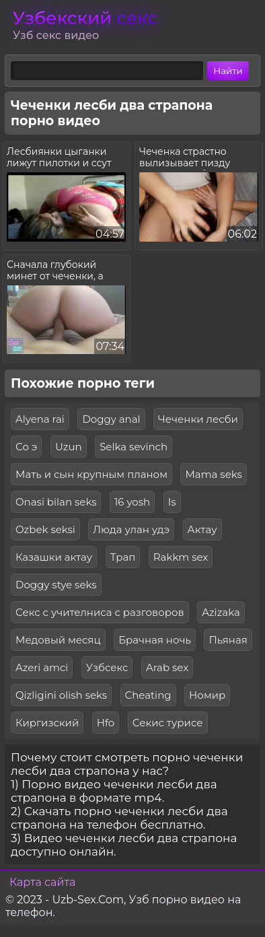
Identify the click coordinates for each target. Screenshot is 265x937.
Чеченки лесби (198, 419)
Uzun (68, 446)
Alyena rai (40, 419)
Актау (202, 529)
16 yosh (132, 501)
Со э (26, 446)
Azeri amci (41, 667)
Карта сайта (42, 882)
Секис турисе (167, 722)
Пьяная (228, 639)
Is (172, 501)
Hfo (106, 722)
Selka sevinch (133, 446)
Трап (123, 557)
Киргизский (47, 722)
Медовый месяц (58, 639)
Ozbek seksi (45, 529)
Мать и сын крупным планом (91, 474)
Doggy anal (111, 419)
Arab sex (167, 667)
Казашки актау (53, 557)
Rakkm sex (180, 557)
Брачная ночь (154, 639)
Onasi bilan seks (55, 501)
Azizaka (221, 612)
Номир (207, 695)
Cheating (148, 695)
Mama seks (213, 474)
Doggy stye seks (56, 584)
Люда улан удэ (131, 529)
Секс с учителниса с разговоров (99, 612)
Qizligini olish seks (61, 695)
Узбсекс (107, 667)
